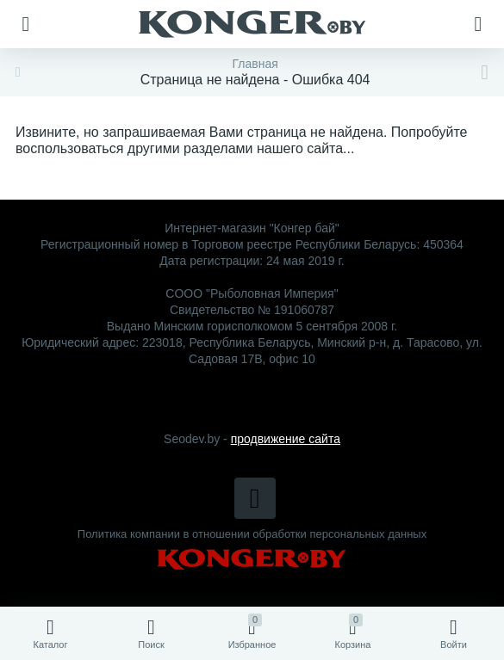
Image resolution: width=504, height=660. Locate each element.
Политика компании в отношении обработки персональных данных (252, 533)
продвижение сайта (285, 439)
